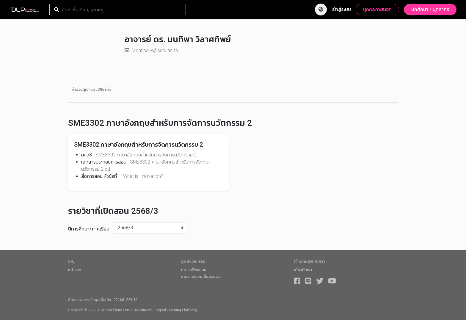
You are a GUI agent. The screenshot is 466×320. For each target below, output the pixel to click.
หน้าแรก (74, 269)
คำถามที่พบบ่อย (193, 269)
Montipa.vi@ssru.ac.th (155, 50)
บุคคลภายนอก (377, 9)
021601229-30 (125, 300)
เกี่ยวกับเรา (303, 269)
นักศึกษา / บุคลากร (430, 9)
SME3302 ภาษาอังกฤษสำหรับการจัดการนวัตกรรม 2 (146, 155)
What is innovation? (143, 176)
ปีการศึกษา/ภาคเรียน (88, 229)
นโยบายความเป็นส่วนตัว (200, 276)
